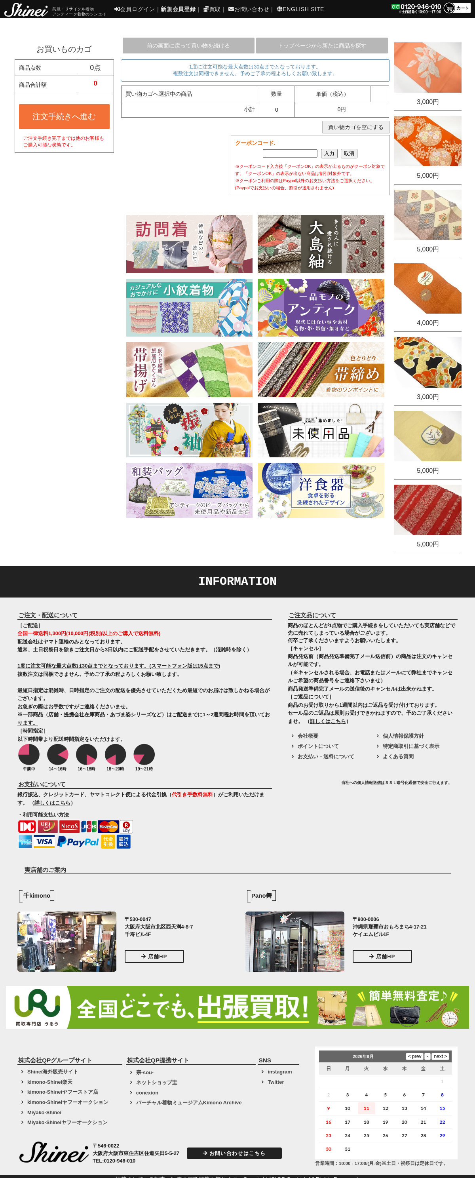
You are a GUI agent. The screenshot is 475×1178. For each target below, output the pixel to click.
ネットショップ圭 (156, 1082)
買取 (212, 9)
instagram (280, 1072)
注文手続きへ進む (64, 116)
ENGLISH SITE (301, 9)
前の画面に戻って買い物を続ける (188, 45)
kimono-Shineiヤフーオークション (67, 1102)
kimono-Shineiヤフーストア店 (62, 1092)
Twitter (276, 1082)
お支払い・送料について (326, 756)
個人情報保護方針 (403, 736)
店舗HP (154, 956)
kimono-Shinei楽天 (49, 1082)
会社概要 (308, 736)
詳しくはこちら (52, 803)
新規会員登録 (178, 9)
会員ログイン (134, 9)
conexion (147, 1093)
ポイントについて (318, 746)
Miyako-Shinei (44, 1112)
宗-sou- (145, 1072)
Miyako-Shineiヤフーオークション (67, 1122)
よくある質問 (398, 756)
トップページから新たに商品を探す (322, 45)
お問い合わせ (248, 9)
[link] (313, 785)
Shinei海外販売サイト (52, 1072)
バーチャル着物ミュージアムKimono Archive (189, 1103)
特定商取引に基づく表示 (411, 746)
